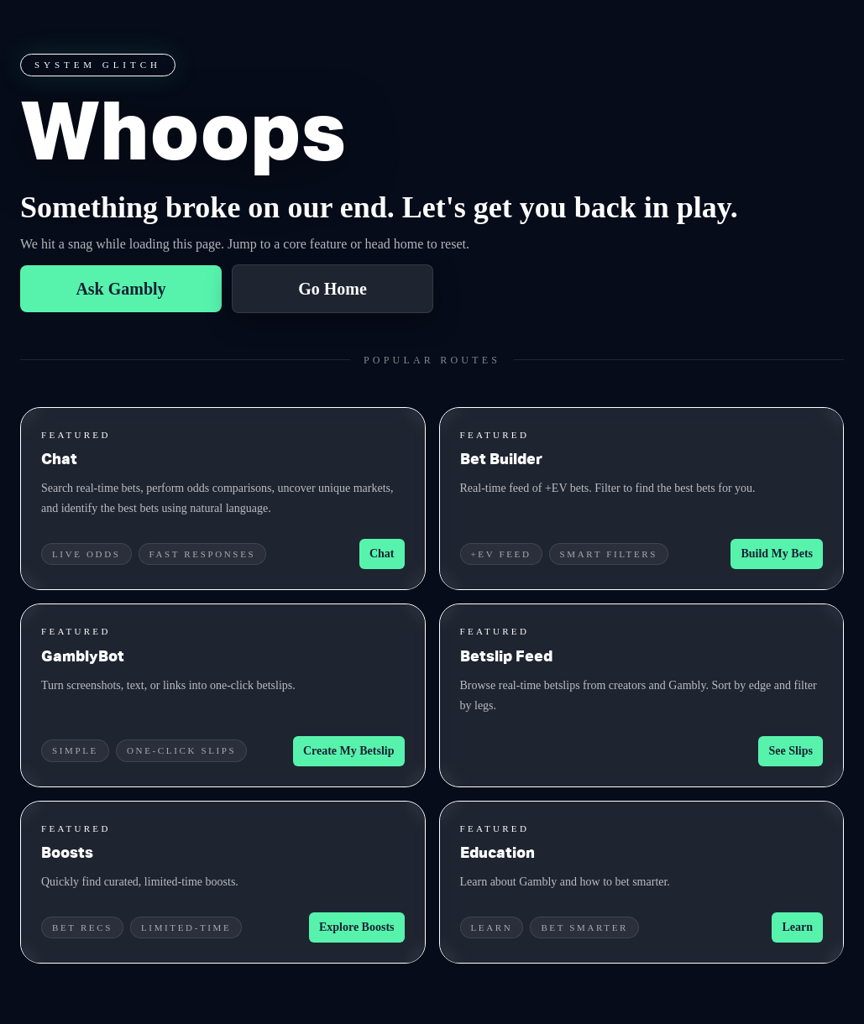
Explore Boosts (357, 927)
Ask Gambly (120, 289)
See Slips (790, 750)
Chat (382, 553)
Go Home (332, 289)
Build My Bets (777, 553)
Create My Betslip (349, 750)
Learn (797, 927)
